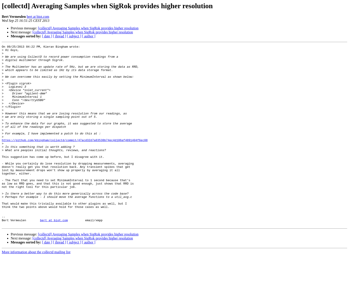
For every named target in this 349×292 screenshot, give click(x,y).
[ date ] (47, 36)
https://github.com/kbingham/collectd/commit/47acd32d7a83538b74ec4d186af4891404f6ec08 (75, 159)
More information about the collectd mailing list (36, 288)
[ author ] (88, 36)
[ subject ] (74, 36)
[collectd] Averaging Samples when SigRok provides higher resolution (88, 28)
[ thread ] (59, 36)
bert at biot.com (38, 16)
